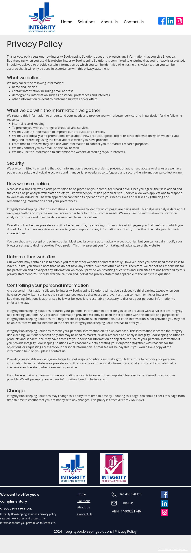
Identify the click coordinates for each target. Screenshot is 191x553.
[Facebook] (162, 21)
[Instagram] (179, 21)
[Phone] (114, 495)
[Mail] (114, 503)
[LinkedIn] (170, 21)
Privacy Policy (125, 531)
